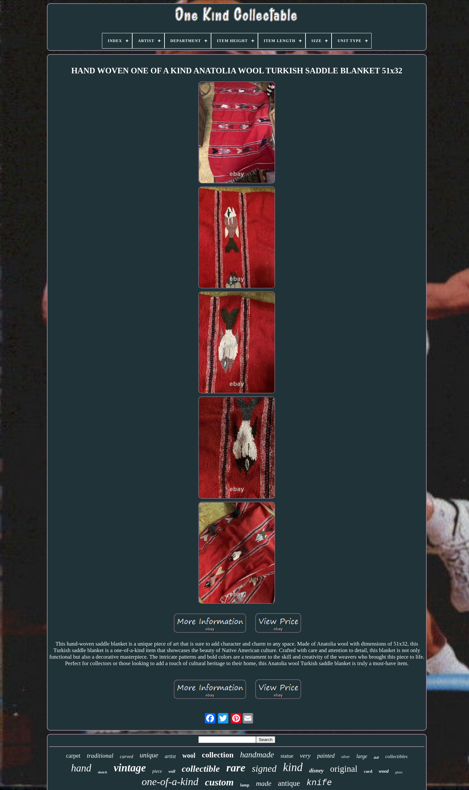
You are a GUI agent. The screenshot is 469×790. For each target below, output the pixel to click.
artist (170, 756)
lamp (244, 785)
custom (219, 782)
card (368, 771)
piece (157, 771)
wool (188, 755)
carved (126, 756)
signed (264, 768)
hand (81, 768)
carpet (73, 756)
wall (171, 771)
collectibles (396, 756)
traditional (100, 755)
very (305, 755)
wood (384, 771)
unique (149, 755)
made (264, 783)
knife (319, 783)
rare (236, 768)
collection (218, 755)
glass (399, 772)
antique (289, 783)
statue (286, 756)
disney (316, 771)
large (361, 756)
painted (326, 756)
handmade (257, 754)
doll (376, 757)
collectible (201, 769)
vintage (130, 768)
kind (293, 767)
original (344, 769)
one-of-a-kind (170, 781)
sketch (102, 772)
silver (345, 756)
